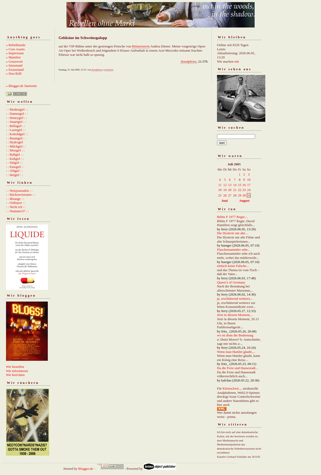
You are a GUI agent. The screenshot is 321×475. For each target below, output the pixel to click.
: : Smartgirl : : (16, 122)
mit (236, 61)
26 (225, 195)
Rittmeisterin (141, 46)
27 (229, 195)
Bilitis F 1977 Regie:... (232, 217)
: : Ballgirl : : (15, 154)
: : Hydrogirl (14, 142)
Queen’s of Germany (231, 282)
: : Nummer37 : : (17, 211)
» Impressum (15, 53)
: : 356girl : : (14, 171)
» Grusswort (14, 61)
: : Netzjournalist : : (19, 191)
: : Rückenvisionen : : (20, 194)
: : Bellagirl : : (15, 126)
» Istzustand (14, 65)
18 (220, 190)
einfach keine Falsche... (233, 266)
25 (220, 195)
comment (109, 69)
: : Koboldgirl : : (17, 134)
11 (220, 185)
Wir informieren (17, 371)
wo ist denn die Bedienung (235, 335)
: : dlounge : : (15, 199)
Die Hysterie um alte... (232, 233)
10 (248, 180)
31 (248, 195)
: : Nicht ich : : (16, 207)
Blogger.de (85, 469)
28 (235, 195)
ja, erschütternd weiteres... (235, 299)
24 (248, 190)
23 (244, 190)
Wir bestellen (15, 367)
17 (248, 185)
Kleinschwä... (231, 388)
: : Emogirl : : (15, 167)
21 (235, 190)
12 (225, 185)
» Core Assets (15, 49)
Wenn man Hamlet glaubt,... (236, 352)
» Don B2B (13, 73)
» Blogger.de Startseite (21, 86)
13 (229, 185)
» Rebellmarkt (15, 45)
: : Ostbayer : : (15, 203)
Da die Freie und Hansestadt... (237, 368)
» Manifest (13, 57)
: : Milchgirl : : (16, 146)
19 (225, 190)
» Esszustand (15, 70)
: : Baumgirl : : (16, 138)
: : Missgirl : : (15, 150)
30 (244, 195)
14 (235, 185)
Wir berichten (15, 375)
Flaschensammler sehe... (233, 250)
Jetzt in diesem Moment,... (235, 315)
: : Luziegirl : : (16, 130)
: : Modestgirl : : (17, 109)
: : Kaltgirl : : (15, 159)
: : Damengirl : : (17, 114)
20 (229, 190)
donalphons (188, 61)
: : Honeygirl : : (16, 118)
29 (239, 195)
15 (239, 185)
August (244, 201)
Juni (224, 201)
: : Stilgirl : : (14, 163)
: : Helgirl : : (14, 175)
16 (244, 185)
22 (239, 190)
